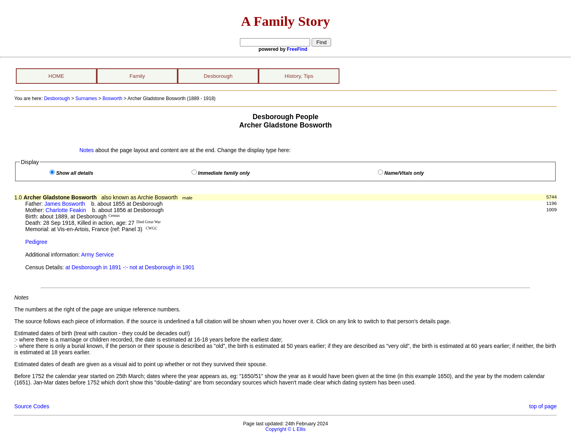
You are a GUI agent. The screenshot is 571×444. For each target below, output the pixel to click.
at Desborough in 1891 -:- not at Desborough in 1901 (129, 267)
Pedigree (36, 242)
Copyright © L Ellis (285, 429)
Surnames (86, 98)
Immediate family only (224, 173)
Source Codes (31, 406)
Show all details (74, 173)
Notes (86, 150)
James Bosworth (64, 204)
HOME (56, 76)
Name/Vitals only (404, 173)
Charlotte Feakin (66, 210)
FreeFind (297, 49)
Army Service (97, 254)
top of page (543, 406)
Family (137, 76)
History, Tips (299, 76)
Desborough (218, 76)
